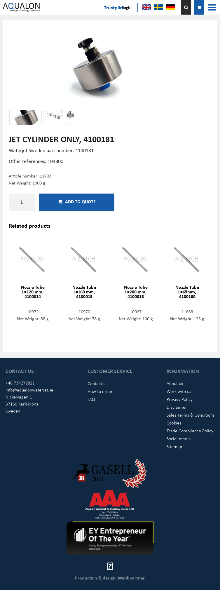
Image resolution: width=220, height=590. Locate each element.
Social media (179, 438)
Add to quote (77, 201)
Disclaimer (177, 407)
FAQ (91, 399)
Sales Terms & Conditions (190, 415)
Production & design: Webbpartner (110, 578)
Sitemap (174, 446)
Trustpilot (114, 7)
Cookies (174, 423)
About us (175, 383)
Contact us (97, 383)
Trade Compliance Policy (190, 430)
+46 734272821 (20, 383)
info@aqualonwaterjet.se (29, 390)
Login (127, 7)
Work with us (179, 391)
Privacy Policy (180, 399)
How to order (100, 391)
